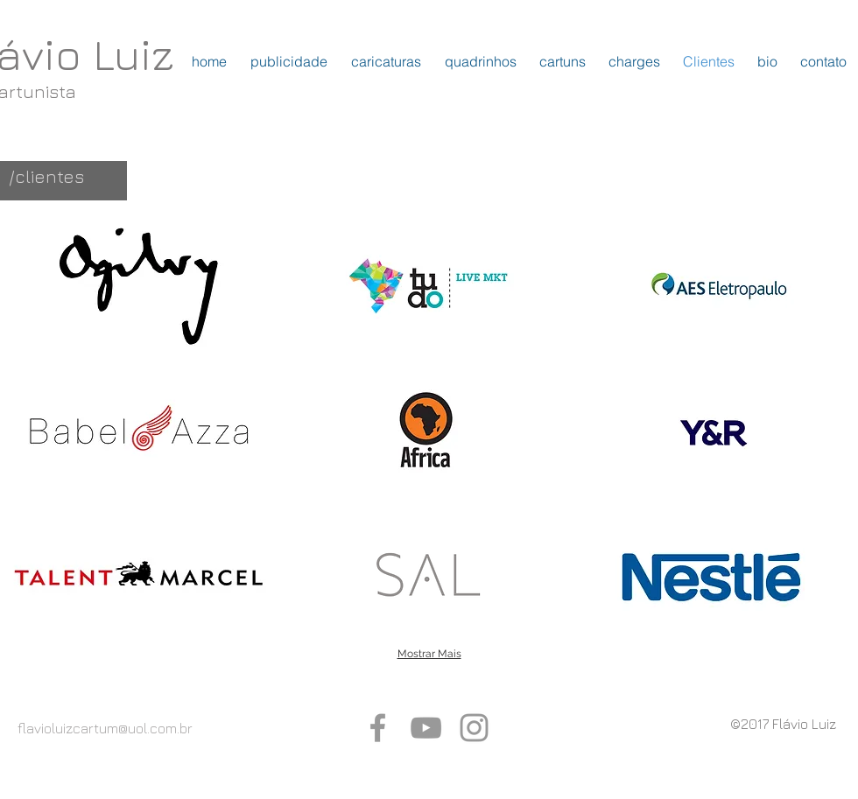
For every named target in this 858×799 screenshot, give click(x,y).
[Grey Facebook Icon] (378, 727)
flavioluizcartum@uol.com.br (105, 728)
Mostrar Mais (429, 654)
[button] (139, 286)
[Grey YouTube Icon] (426, 727)
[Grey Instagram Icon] (474, 727)
